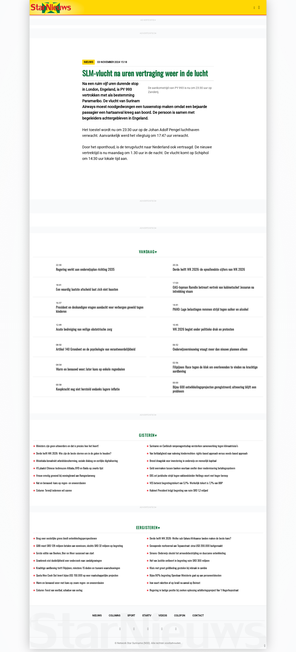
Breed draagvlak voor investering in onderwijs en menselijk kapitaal (184, 461)
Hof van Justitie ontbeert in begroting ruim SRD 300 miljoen (180, 562)
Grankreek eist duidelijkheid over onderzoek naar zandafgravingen (70, 562)
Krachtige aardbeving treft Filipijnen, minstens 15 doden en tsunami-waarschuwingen (79, 570)
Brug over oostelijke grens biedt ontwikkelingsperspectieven (67, 540)
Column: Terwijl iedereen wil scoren (54, 491)
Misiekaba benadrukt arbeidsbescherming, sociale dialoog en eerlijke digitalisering (78, 461)
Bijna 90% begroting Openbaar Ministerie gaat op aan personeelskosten (187, 578)
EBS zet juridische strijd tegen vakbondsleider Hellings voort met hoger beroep (190, 476)
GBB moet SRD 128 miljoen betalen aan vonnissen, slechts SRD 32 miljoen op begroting (81, 547)
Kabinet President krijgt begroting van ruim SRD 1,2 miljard (180, 491)
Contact (198, 618)
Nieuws (97, 618)
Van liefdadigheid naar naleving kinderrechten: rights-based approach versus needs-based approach (201, 453)
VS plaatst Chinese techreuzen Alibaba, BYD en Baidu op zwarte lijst (71, 469)
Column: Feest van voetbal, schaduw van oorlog (60, 593)
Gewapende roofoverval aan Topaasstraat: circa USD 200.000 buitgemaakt (188, 547)
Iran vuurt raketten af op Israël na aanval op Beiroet (176, 585)
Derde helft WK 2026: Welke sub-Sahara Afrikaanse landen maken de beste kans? (192, 540)
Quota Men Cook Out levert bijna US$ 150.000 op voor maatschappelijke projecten (78, 578)
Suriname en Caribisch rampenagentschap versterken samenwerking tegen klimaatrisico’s (196, 446)
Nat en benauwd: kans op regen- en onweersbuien (61, 484)
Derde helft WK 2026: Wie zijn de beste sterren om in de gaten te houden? (74, 453)
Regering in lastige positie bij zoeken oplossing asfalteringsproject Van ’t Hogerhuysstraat (195, 593)
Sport (131, 618)
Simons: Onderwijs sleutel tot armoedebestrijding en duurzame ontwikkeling (189, 555)
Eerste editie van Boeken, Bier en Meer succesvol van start (66, 555)
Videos (162, 618)
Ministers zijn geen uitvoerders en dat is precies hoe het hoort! (68, 446)
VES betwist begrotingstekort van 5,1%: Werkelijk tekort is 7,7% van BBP (187, 484)
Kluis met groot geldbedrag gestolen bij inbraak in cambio (179, 570)
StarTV (146, 618)
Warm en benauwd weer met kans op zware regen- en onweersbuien (71, 585)
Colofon (179, 618)
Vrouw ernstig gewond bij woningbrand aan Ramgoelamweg (66, 476)
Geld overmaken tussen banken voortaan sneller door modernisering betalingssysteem (194, 469)
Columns (114, 618)
